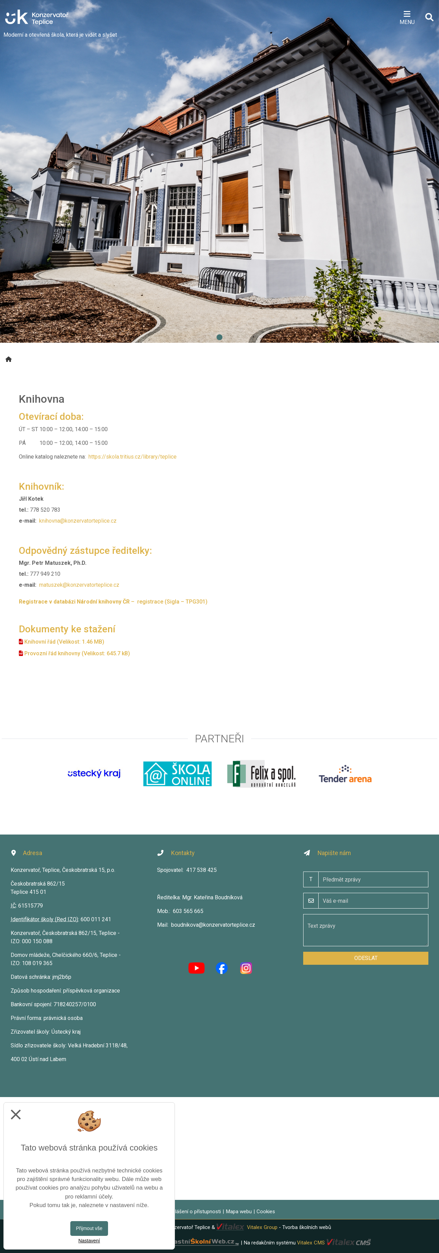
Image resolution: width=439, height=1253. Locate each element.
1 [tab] (219, 337)
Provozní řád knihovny (52, 653)
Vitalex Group (262, 1227)
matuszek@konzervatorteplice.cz (79, 585)
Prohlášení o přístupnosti (192, 1211)
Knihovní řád (40, 641)
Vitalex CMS (311, 1243)
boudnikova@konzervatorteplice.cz (213, 925)
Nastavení (89, 1240)
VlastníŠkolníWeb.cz (177, 1243)
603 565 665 (188, 911)
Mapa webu (239, 1211)
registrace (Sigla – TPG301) (172, 601)
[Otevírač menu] (407, 17)
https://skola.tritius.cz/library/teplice (132, 456)
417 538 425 (201, 870)
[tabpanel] (219, 171)
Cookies (266, 1211)
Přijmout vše (89, 1228)
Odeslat (366, 958)
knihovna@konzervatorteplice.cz (78, 521)
